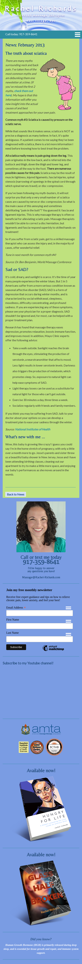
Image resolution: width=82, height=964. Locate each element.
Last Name (12, 632)
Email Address (16, 608)
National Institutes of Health (32, 429)
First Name (12, 619)
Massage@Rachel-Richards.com (41, 577)
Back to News (15, 494)
